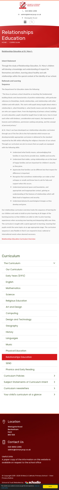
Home (4, 42)
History (9, 332)
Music (9, 344)
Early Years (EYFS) (15, 275)
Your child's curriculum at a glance (29, 394)
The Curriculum (29, 263)
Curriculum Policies (29, 375)
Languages (12, 338)
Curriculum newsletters (29, 388)
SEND (8, 363)
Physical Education (16, 350)
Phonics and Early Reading (20, 369)
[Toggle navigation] (25, 22)
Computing (12, 313)
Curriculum (14, 42)
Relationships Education (19, 357)
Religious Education (16, 300)
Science (10, 294)
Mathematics (13, 288)
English (9, 281)
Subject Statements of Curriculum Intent (29, 382)
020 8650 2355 (29, 11)
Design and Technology (18, 319)
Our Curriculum (14, 269)
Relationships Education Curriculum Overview (18, 239)
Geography (12, 325)
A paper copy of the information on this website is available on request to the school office (26, 461)
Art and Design (14, 306)
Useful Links (7, 456)
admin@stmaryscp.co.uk (29, 14)
